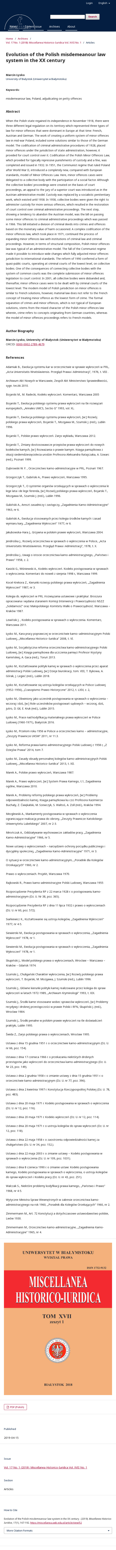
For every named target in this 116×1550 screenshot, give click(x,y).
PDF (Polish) (16, 1407)
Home (9, 38)
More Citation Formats (20, 1530)
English (103, 3)
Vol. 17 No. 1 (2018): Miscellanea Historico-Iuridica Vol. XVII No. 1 (43, 42)
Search (92, 16)
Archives (54, 26)
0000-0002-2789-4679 (30, 344)
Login (89, 3)
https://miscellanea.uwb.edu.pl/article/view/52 (56, 1522)
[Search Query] (67, 17)
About (71, 26)
